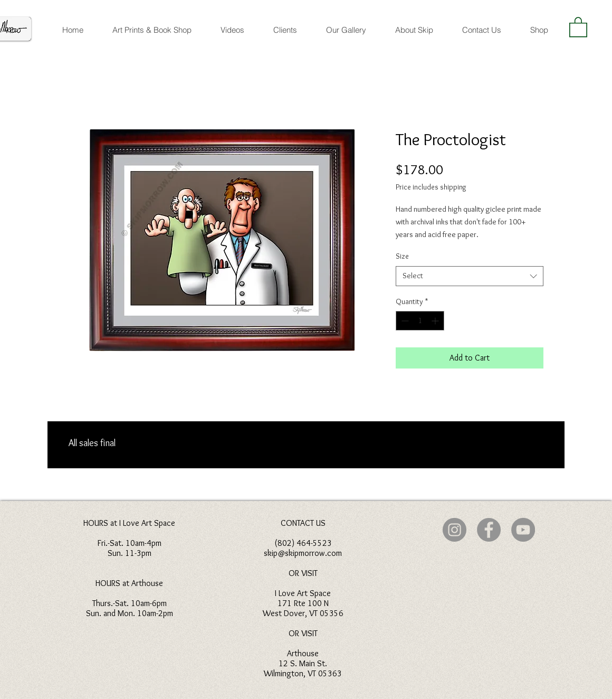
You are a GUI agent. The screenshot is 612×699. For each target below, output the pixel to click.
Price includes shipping (431, 187)
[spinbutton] (419, 320)
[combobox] (469, 276)
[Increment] (436, 320)
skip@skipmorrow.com (303, 553)
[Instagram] (454, 530)
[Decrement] (403, 320)
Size (402, 256)
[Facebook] (489, 530)
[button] (578, 26)
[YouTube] (523, 530)
